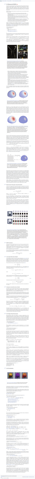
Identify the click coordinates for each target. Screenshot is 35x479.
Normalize (9, 417)
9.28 (24, 262)
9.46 (30, 306)
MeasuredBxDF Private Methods (12, 30)
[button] (16, 29)
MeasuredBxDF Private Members (12, 31)
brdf (16, 449)
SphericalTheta (13, 426)
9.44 (30, 278)
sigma (12, 455)
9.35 (13, 111)
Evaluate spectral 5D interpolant (12, 401)
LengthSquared (9, 416)
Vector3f (17, 397)
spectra (18, 449)
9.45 (30, 282)
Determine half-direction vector (12, 399)
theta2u (11, 428)
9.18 (24, 267)
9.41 (18, 234)
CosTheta (19, 455)
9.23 (27, 266)
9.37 (15, 203)
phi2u (16, 428)
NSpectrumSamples (14, 448)
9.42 (30, 191)
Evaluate (21, 449)
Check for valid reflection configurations (13, 398)
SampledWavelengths (9, 393)
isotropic (20, 428)
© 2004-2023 (2, 476)
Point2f (7, 428)
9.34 (22, 109)
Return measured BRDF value (11, 402)
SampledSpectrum (8, 397)
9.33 (14, 76)
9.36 (8, 151)
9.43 (30, 253)
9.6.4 (11, 141)
